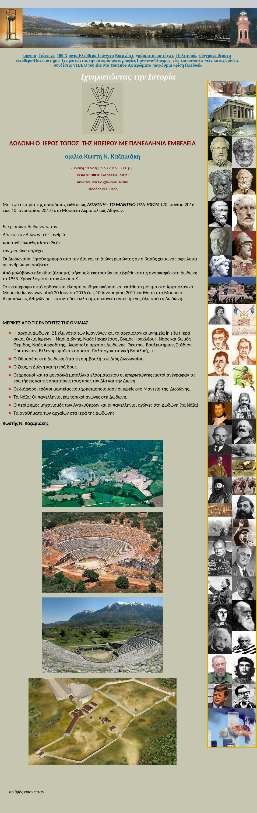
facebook (193, 65)
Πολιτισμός (186, 55)
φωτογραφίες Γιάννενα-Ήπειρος (140, 60)
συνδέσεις (63, 65)
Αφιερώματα (139, 65)
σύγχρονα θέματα (215, 55)
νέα (175, 60)
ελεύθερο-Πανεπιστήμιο (38, 60)
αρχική (29, 55)
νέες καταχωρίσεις (222, 60)
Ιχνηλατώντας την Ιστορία (86, 60)
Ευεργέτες (124, 55)
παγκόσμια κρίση (168, 65)
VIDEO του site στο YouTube (99, 65)
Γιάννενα (46, 55)
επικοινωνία (192, 60)
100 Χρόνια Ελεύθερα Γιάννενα (85, 55)
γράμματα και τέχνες (155, 55)
